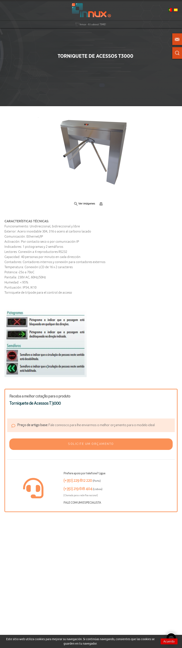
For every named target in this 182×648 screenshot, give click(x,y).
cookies (40, 639)
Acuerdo (169, 641)
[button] (90, 444)
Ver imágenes (84, 204)
